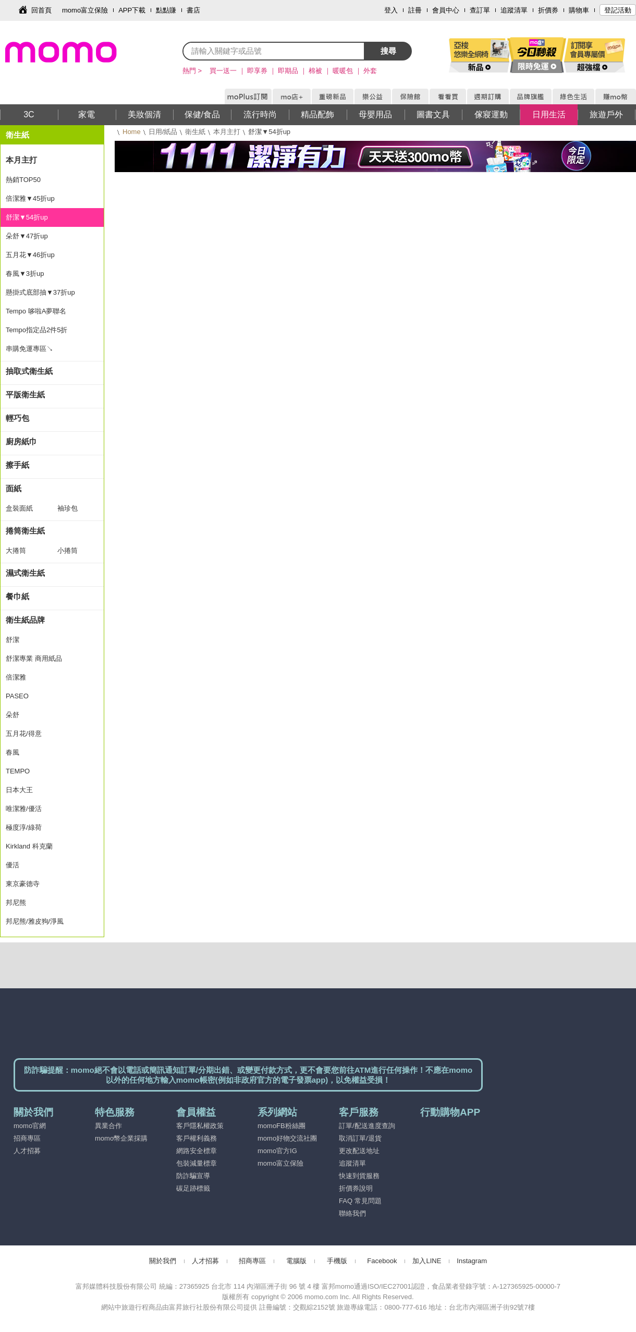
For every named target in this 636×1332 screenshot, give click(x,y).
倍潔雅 (16, 677)
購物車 (579, 10)
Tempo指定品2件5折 (36, 330)
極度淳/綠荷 (24, 827)
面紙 (13, 488)
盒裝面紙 (19, 508)
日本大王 (19, 790)
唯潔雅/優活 (24, 809)
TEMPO (18, 771)
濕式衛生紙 (25, 572)
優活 (12, 865)
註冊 (415, 10)
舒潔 (12, 640)
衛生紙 (195, 132)
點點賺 (166, 10)
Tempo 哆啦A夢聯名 (36, 311)
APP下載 (131, 10)
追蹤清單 (514, 10)
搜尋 (388, 50)
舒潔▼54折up (27, 217)
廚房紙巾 (21, 441)
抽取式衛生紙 (29, 371)
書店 (193, 10)
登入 (391, 10)
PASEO (17, 696)
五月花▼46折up (30, 255)
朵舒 (12, 715)
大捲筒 (16, 550)
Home (132, 132)
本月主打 (226, 132)
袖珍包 (67, 508)
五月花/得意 (24, 733)
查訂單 (480, 10)
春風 (12, 752)
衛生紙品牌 (25, 619)
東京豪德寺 (23, 884)
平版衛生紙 (25, 394)
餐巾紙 (17, 596)
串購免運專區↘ (29, 349)
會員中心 (445, 10)
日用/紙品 (163, 132)
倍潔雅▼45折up (30, 198)
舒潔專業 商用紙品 (34, 658)
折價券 (548, 10)
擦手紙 (17, 465)
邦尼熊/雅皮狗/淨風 (35, 921)
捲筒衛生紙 (25, 530)
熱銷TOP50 (23, 180)
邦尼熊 (16, 902)
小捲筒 (67, 550)
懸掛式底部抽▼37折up (40, 292)
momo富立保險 (85, 10)
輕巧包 (17, 418)
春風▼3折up (25, 273)
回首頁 (41, 10)
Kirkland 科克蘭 (29, 846)
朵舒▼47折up (27, 236)
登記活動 (617, 10)
